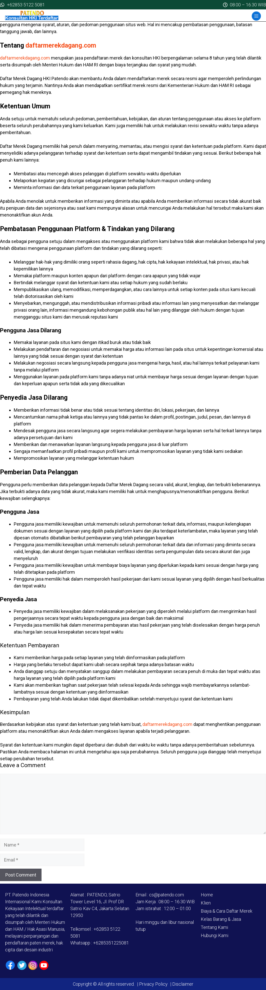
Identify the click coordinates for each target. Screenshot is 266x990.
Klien (206, 903)
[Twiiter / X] (21, 965)
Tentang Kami (214, 927)
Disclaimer (182, 984)
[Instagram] (32, 965)
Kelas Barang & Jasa (221, 919)
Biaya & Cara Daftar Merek (226, 911)
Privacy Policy (153, 984)
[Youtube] (43, 965)
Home (207, 894)
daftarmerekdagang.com (60, 45)
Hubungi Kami (214, 935)
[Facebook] (10, 965)
